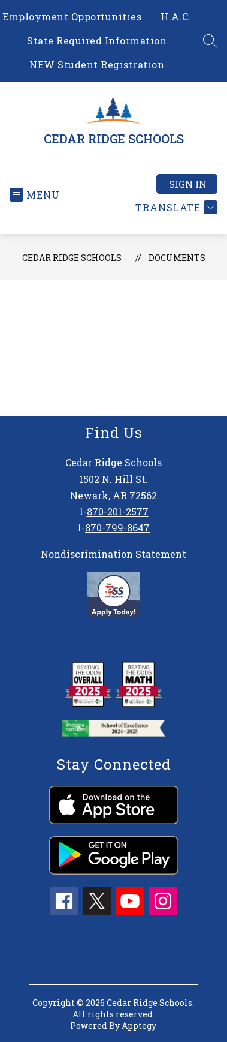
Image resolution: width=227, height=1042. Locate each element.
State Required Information (97, 40)
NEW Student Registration (96, 64)
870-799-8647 (117, 527)
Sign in (188, 184)
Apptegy (139, 1025)
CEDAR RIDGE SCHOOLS (72, 257)
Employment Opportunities (71, 16)
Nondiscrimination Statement (113, 554)
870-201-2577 (118, 511)
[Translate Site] (174, 207)
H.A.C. (176, 16)
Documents (177, 257)
